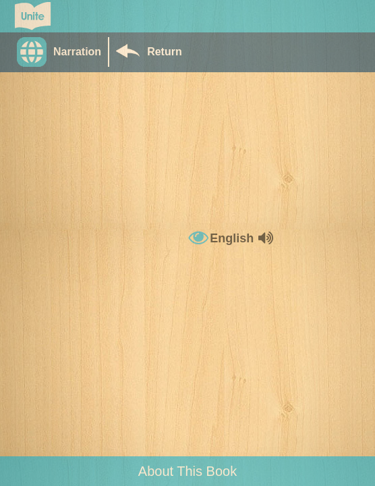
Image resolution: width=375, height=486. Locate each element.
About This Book (187, 471)
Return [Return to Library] (164, 51)
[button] (62, 52)
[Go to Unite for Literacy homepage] (32, 16)
